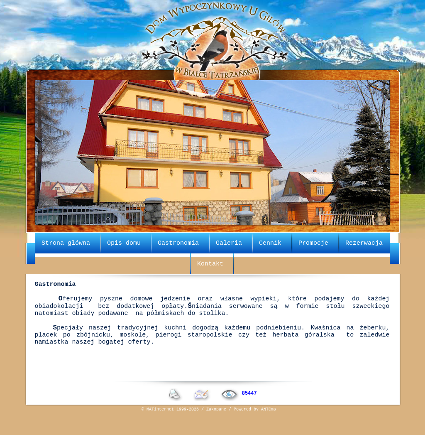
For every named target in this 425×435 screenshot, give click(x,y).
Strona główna (66, 242)
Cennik (270, 242)
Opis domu (124, 242)
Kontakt (210, 263)
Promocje (313, 242)
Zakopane (216, 429)
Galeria (229, 242)
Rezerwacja (364, 242)
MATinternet (160, 429)
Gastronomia (178, 242)
